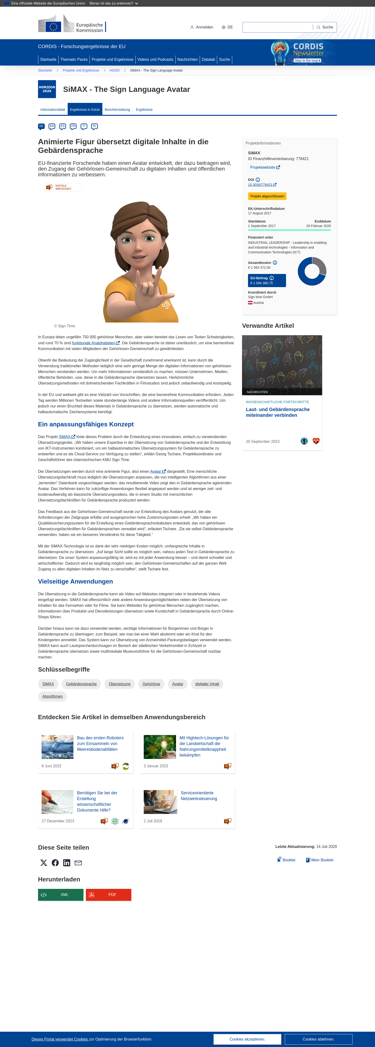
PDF (112, 895)
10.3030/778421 (260, 185)
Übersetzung (120, 684)
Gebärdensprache (81, 684)
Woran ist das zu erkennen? (113, 3)
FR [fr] (73, 126)
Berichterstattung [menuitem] (117, 109)
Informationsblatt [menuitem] (52, 109)
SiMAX (66, 437)
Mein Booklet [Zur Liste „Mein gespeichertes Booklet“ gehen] (319, 860)
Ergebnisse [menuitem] (144, 109)
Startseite (48, 59)
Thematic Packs (74, 59)
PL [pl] (94, 126)
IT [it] (84, 126)
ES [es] (63, 126)
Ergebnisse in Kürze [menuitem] (85, 109)
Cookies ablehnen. (319, 1039)
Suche (224, 59)
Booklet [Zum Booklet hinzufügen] (286, 859)
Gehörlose (151, 684)
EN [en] (52, 126)
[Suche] (325, 27)
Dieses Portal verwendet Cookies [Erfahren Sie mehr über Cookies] (60, 1039)
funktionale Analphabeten (95, 343)
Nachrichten (187, 59)
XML (65, 895)
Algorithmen (52, 696)
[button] (227, 27)
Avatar (157, 471)
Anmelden (201, 27)
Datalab (208, 59)
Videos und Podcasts (155, 59)
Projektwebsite (263, 168)
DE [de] (41, 126)
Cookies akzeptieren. (247, 1039)
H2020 (115, 70)
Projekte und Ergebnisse (112, 59)
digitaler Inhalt (207, 684)
